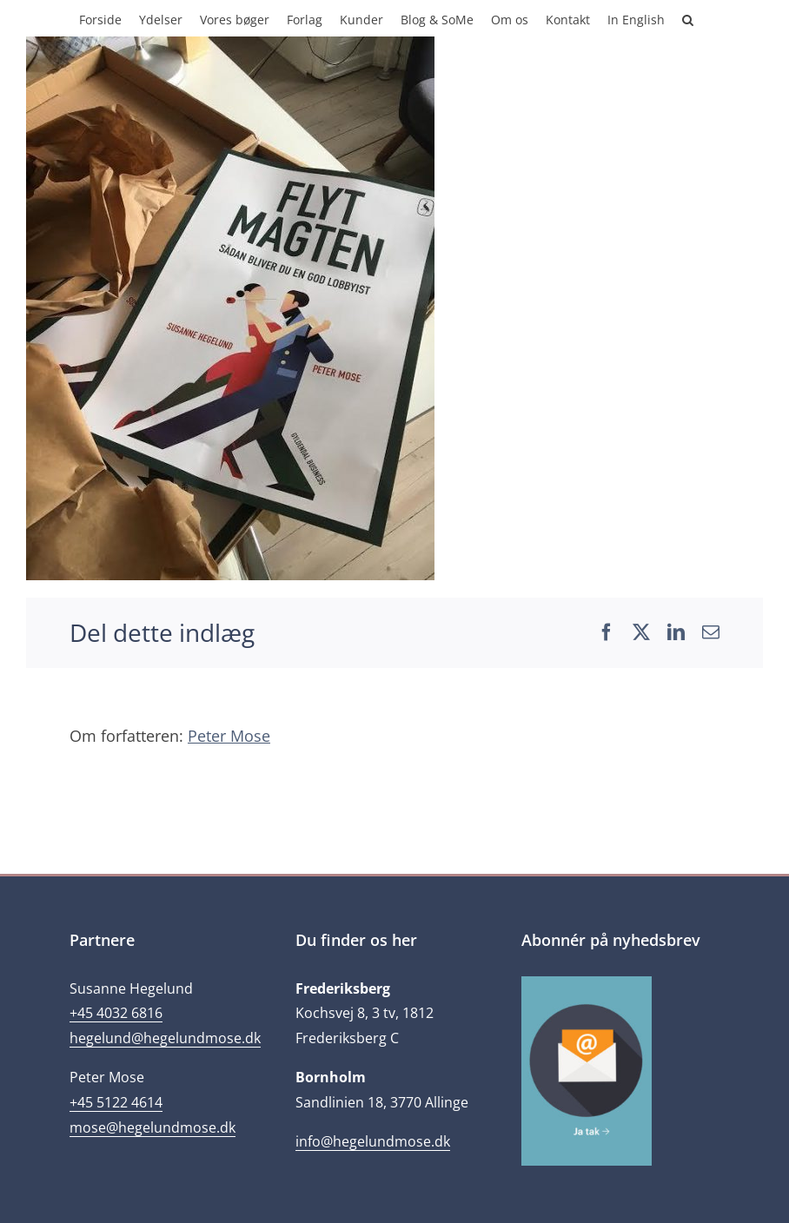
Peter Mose (229, 735)
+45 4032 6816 (116, 1012)
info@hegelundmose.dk (372, 1141)
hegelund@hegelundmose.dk (165, 1038)
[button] (687, 18)
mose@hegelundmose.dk (152, 1127)
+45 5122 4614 (116, 1102)
